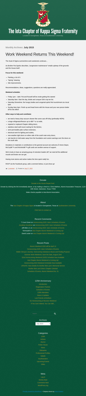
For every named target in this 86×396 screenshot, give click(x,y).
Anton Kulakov (59, 391)
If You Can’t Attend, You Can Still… (43, 303)
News (43, 347)
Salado (43, 356)
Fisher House (43, 345)
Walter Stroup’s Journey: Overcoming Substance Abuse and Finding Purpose (43, 252)
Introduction (43, 284)
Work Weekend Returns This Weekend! (40, 54)
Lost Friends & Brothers (43, 298)
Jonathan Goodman (26, 225)
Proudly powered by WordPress (32, 391)
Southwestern (43, 359)
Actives (42, 339)
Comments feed (43, 383)
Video (43, 364)
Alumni (43, 342)
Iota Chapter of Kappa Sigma (23, 206)
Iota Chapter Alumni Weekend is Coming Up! (47, 231)
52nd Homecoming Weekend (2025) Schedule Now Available (43, 257)
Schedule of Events (43, 290)
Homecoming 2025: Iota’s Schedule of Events (49, 222)
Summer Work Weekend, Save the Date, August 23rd (43, 255)
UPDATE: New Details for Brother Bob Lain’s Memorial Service (43, 266)
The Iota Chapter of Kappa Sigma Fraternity (43, 31)
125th (43, 336)
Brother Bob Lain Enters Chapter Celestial (43, 268)
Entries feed (43, 380)
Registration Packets (43, 287)
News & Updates (43, 295)
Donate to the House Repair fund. (43, 183)
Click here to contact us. (43, 210)
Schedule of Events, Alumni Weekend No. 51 (43, 271)
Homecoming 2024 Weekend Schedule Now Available (43, 263)
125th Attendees (43, 292)
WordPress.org (43, 385)
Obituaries (43, 350)
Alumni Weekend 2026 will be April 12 (43, 246)
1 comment (11, 168)
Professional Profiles (43, 353)
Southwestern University (66, 206)
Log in (43, 377)
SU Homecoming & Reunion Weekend (43, 301)
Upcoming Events (43, 361)
